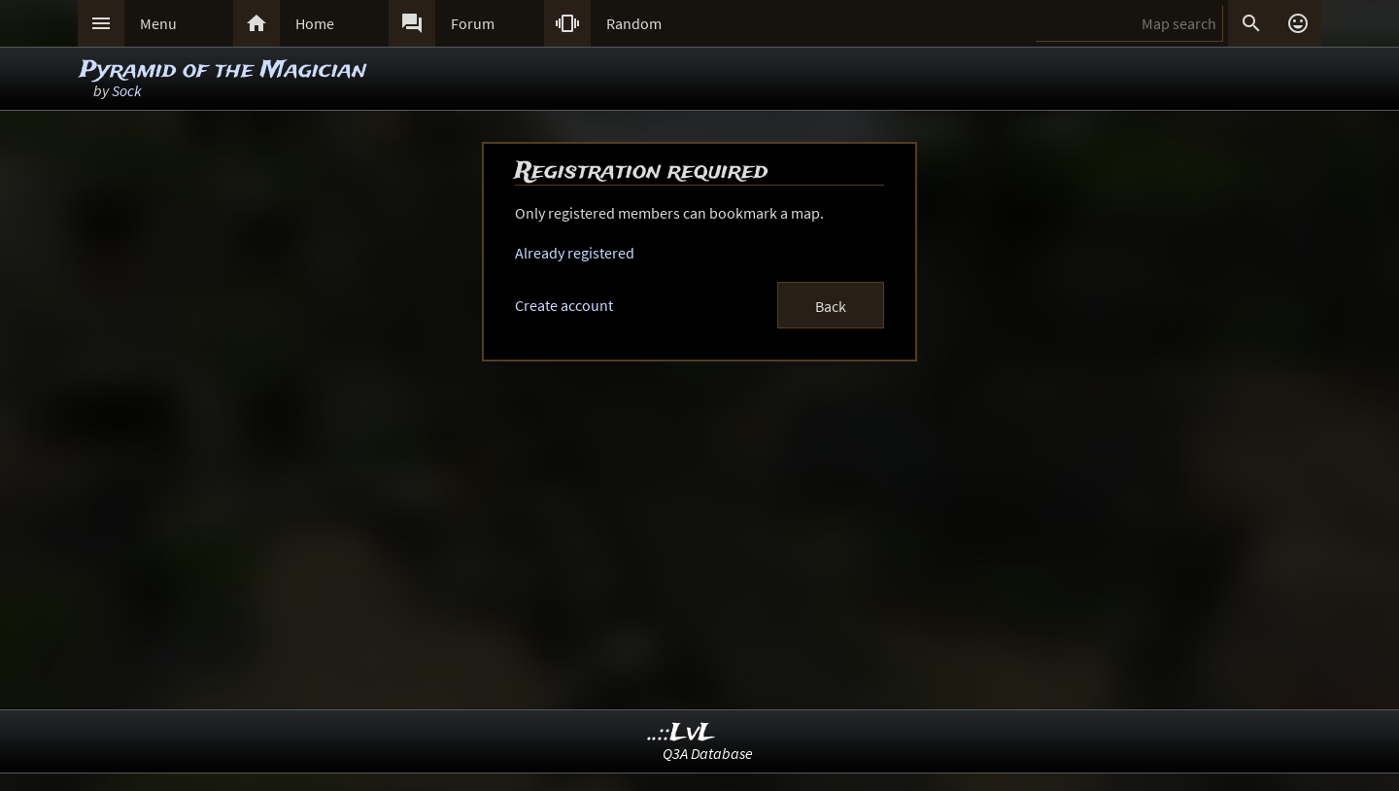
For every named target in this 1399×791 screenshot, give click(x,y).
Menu (158, 23)
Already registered (574, 252)
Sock (127, 90)
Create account (564, 305)
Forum (473, 23)
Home (314, 23)
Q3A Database (708, 753)
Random (634, 23)
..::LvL (681, 733)
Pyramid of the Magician (223, 70)
